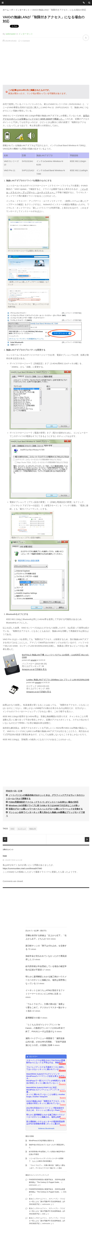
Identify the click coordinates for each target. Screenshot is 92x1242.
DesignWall (7, 1235)
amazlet (33, 660)
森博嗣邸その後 (33, 1018)
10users (62, 1084)
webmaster (11, 34)
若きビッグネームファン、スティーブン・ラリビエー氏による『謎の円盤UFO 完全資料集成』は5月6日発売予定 (47, 1201)
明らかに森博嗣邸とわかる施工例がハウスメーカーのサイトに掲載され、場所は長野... (45, 1116)
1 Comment (24, 41)
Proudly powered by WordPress (52, 1232)
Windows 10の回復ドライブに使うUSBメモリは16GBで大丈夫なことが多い (44, 805)
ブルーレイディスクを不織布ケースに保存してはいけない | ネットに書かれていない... (45, 1068)
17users (62, 1077)
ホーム (6, 10)
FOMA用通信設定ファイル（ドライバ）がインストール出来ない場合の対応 (43, 802)
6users (63, 1118)
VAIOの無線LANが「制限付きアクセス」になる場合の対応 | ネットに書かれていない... (45, 1102)
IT (12, 10)
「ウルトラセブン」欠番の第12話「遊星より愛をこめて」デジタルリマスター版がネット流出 (46, 1007)
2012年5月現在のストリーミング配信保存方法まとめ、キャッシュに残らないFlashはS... (45, 1109)
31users (62, 1071)
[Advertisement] (46, 63)
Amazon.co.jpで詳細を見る (34, 669)
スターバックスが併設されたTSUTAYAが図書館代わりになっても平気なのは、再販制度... (45, 1061)
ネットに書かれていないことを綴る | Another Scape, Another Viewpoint (45, 1095)
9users (63, 1091)
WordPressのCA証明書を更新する (41, 1141)
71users (62, 1064)
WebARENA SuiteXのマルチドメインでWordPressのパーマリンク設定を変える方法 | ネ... (45, 1075)
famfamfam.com (30, 1235)
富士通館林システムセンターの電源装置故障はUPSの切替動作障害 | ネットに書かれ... (45, 1123)
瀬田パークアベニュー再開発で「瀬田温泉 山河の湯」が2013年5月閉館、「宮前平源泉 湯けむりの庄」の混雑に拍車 (47, 1041)
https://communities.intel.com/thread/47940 (22, 868)
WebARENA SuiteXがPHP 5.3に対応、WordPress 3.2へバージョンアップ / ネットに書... (45, 1089)
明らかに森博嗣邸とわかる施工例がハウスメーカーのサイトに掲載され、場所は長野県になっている (46, 980)
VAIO (12, 829)
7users (63, 1105)
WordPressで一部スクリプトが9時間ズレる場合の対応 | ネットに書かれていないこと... (45, 1082)
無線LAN (32, 829)
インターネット (22, 10)
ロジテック (22, 829)
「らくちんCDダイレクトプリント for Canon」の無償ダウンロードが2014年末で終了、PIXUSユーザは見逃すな (45, 1028)
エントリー (32, 1057)
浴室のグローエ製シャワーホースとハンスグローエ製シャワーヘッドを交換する (46, 809)
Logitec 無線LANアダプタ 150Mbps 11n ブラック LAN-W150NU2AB (57, 679)
